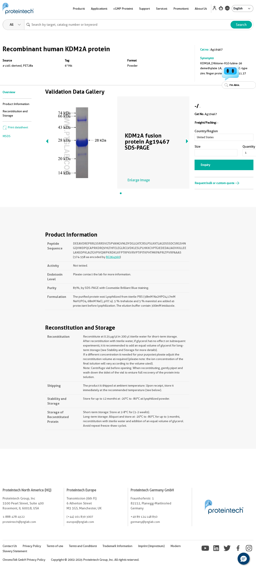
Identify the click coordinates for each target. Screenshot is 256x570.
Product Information (16, 104)
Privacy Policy (31, 546)
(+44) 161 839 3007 (80, 516)
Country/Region (206, 131)
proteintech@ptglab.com (19, 522)
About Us (201, 8)
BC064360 (113, 257)
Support (144, 8)
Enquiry (205, 164)
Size (198, 146)
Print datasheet (15, 127)
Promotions (181, 8)
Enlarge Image (139, 180)
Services (161, 8)
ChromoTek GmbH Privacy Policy (24, 559)
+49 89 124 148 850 (144, 516)
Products (79, 8)
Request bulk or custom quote (217, 183)
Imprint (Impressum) (151, 546)
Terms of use (55, 546)
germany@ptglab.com (145, 522)
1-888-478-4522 (14, 516)
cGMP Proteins (123, 8)
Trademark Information (117, 546)
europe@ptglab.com (80, 522)
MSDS (6, 136)
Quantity (249, 146)
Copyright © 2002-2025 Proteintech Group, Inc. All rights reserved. (95, 559)
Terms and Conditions (83, 546)
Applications (99, 8)
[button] (244, 559)
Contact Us (10, 546)
